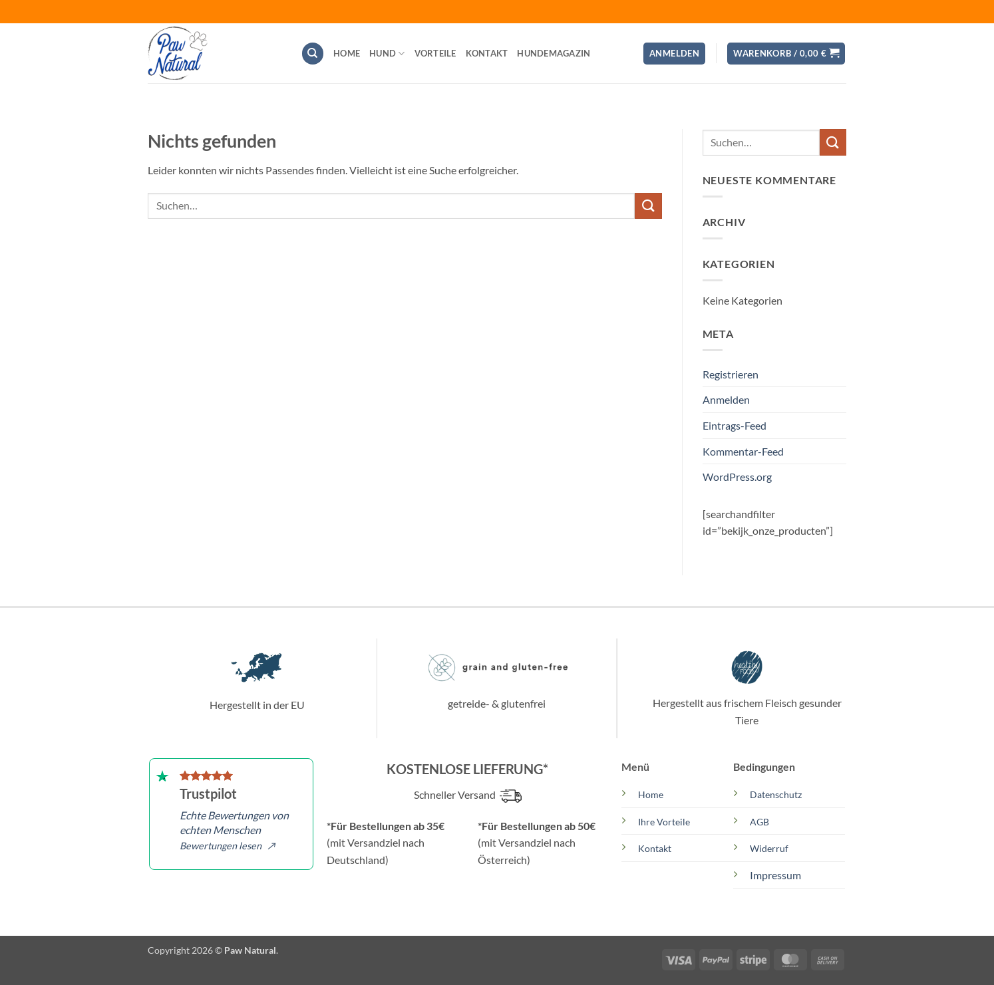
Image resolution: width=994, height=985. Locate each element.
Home (346, 53)
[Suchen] (312, 54)
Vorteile (435, 53)
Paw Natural (250, 950)
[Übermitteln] (648, 206)
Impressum (775, 875)
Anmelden (726, 399)
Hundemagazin (553, 53)
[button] (674, 54)
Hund (387, 53)
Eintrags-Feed (734, 425)
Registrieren (730, 374)
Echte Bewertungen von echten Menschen (234, 830)
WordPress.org (737, 476)
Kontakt (487, 53)
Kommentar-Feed (743, 451)
